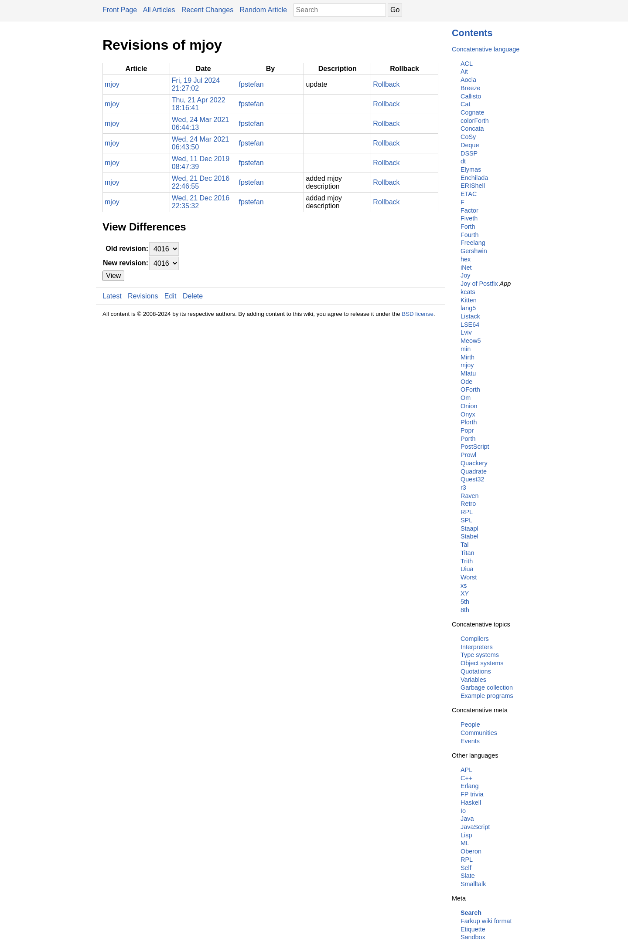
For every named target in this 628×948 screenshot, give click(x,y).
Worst (469, 577)
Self (466, 867)
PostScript (475, 446)
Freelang (473, 242)
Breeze (471, 88)
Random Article (263, 10)
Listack (470, 316)
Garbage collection (487, 687)
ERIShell (473, 185)
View (113, 275)
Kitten (469, 300)
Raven (470, 495)
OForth (470, 389)
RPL (467, 511)
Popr (467, 430)
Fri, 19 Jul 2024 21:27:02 (196, 84)
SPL (466, 520)
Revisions (143, 296)
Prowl (468, 454)
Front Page (119, 10)
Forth (468, 226)
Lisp (466, 835)
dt (463, 161)
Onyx (468, 414)
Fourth (470, 234)
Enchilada (474, 177)
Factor (469, 210)
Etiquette (473, 929)
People (470, 724)
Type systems (480, 654)
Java (467, 818)
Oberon (471, 851)
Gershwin (474, 250)
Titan (467, 552)
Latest (112, 296)
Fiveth (469, 218)
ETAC (469, 193)
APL (466, 769)
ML (465, 843)
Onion (469, 406)
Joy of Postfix (479, 283)
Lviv (466, 332)
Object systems (482, 663)
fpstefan (251, 84)
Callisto (471, 96)
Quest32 (472, 479)
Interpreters (477, 646)
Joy (465, 275)
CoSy (468, 136)
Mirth (467, 357)
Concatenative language (485, 49)
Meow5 (471, 340)
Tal (464, 544)
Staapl (469, 528)
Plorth (469, 422)
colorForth (475, 120)
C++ (466, 778)
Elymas (471, 169)
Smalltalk (473, 883)
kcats (468, 291)
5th (465, 601)
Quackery (474, 463)
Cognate (472, 112)
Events (470, 741)
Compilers (475, 638)
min (466, 348)
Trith (467, 561)
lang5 (468, 308)
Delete (193, 296)
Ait (464, 71)
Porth (468, 438)
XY (465, 593)
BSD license (417, 314)
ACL (467, 63)
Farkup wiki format (486, 921)
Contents (472, 32)
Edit (170, 296)
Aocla (468, 79)
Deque (470, 145)
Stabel (469, 536)
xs (464, 585)
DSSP (469, 153)
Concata (472, 128)
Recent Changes (207, 10)
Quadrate (474, 471)
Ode (466, 381)
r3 (463, 487)
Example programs (487, 695)
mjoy (467, 365)
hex (466, 259)
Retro (468, 503)
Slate (468, 875)
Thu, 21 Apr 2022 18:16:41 (198, 104)
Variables (473, 679)
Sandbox (473, 937)
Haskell (471, 802)
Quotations (476, 671)
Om (466, 397)
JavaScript (475, 826)
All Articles (159, 10)
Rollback (386, 84)
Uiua (467, 568)
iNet (466, 267)
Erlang (470, 785)
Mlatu (468, 373)
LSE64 (470, 324)
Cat (465, 104)
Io (463, 810)
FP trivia (472, 794)
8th (465, 609)
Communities (479, 732)
